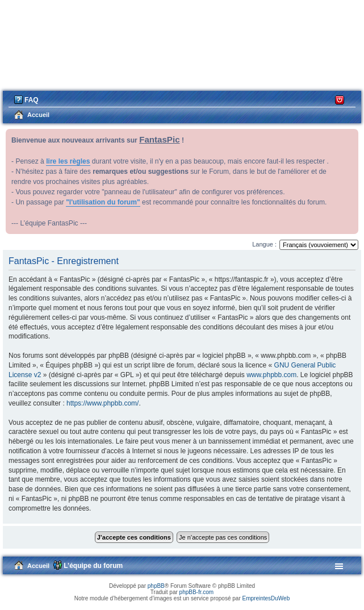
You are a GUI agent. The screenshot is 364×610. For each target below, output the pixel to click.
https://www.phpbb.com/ (102, 403)
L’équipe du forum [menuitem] (93, 566)
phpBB (156, 586)
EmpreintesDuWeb (266, 598)
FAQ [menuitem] (31, 100)
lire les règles (68, 161)
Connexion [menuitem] (340, 99)
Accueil (38, 565)
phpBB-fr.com (196, 592)
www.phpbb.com (271, 375)
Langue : (264, 244)
